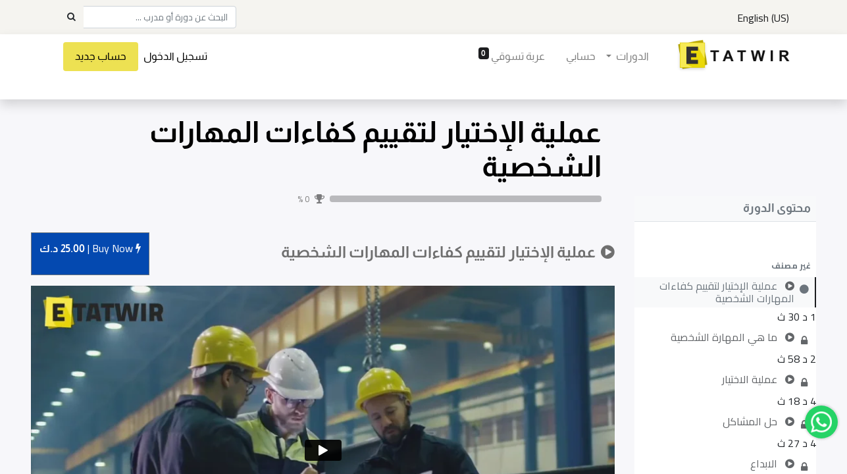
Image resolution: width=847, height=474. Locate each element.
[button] (725, 265)
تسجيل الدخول (181, 56)
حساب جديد (106, 56)
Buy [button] (90, 249)
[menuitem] (575, 56)
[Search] (71, 17)
